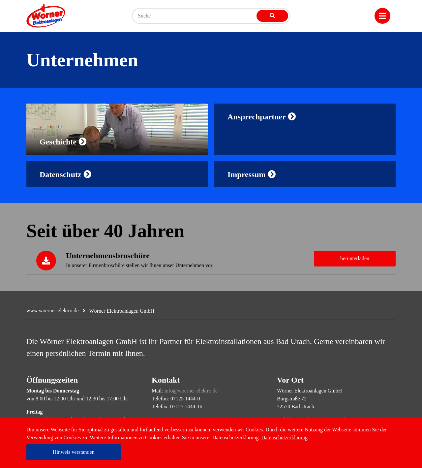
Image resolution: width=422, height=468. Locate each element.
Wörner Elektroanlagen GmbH (121, 311)
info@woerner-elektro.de (191, 390)
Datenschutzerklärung (284, 437)
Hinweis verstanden (74, 452)
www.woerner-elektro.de (52, 310)
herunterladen (354, 258)
